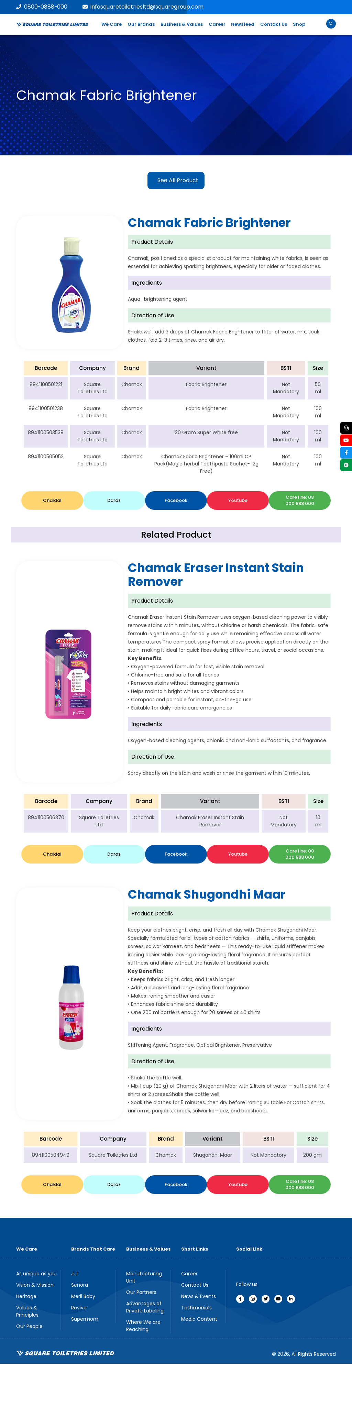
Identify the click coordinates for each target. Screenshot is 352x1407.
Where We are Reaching (143, 1326)
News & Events (198, 1296)
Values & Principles (27, 1311)
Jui (74, 1273)
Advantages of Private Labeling (145, 1307)
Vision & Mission (35, 1285)
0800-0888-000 (42, 7)
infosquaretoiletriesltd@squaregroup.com (143, 7)
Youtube (238, 500)
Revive (79, 1307)
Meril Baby (83, 1296)
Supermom (84, 1319)
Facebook (176, 500)
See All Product (177, 180)
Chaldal (52, 500)
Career (217, 24)
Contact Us (273, 24)
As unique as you (36, 1273)
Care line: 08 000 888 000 (299, 500)
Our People (29, 1326)
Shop (299, 24)
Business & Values (182, 24)
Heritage (26, 1296)
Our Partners (141, 1292)
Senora (79, 1285)
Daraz (114, 500)
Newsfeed (242, 24)
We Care (111, 24)
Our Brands (141, 24)
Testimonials (196, 1307)
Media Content (199, 1319)
